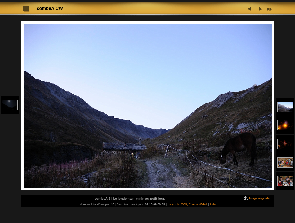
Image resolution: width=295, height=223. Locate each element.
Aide (213, 204)
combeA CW (50, 8)
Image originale (256, 198)
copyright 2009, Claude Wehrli (187, 204)
